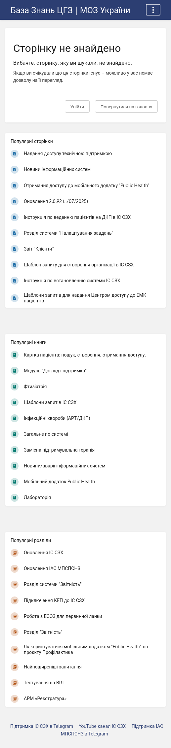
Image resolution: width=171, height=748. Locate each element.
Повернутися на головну (126, 106)
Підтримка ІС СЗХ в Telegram (41, 726)
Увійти (77, 106)
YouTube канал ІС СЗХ (102, 726)
